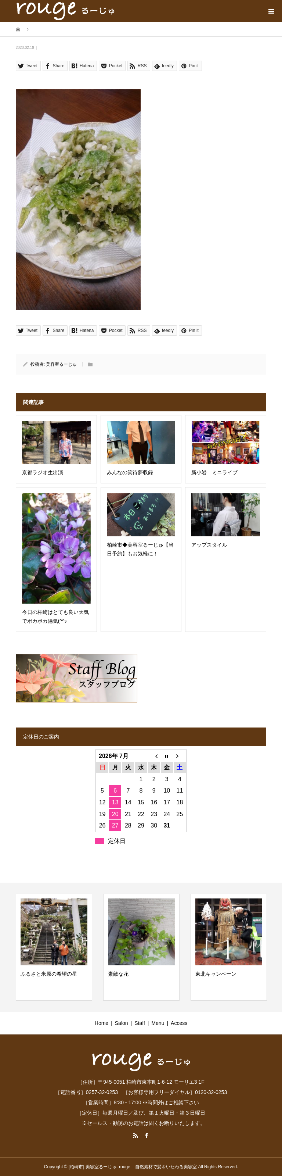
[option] (54, 947)
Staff (139, 1023)
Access (179, 1023)
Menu (157, 1023)
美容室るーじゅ (61, 364)
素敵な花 (118, 974)
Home (101, 1023)
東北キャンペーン (215, 974)
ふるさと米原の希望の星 (49, 974)
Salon (121, 1023)
